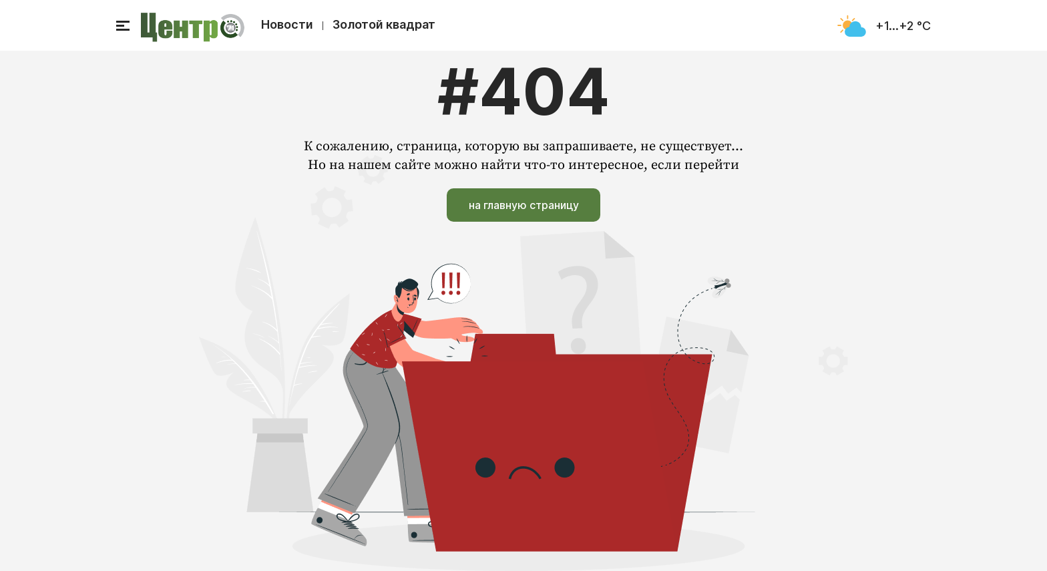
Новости (287, 24)
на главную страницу (524, 205)
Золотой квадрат (384, 24)
